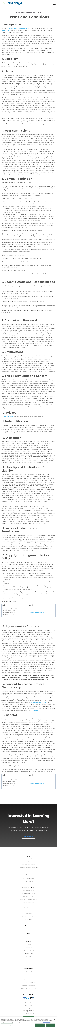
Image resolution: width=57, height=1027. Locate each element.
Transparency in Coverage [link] (28, 985)
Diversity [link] (28, 956)
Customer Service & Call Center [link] (28, 899)
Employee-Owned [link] (29, 953)
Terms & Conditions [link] (28, 973)
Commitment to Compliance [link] (28, 958)
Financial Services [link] (28, 907)
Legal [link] (28, 910)
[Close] (54, 1019)
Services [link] (28, 856)
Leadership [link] (28, 947)
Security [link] (28, 961)
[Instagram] (33, 997)
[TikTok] (31, 997)
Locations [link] (28, 925)
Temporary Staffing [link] (28, 858)
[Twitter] (28, 997)
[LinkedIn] (26, 997)
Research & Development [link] (28, 916)
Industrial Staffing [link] (28, 881)
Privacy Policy (6, 30)
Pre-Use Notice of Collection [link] (28, 982)
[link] (28, 873)
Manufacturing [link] (28, 913)
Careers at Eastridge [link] (28, 950)
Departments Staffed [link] (28, 887)
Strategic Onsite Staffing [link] (28, 864)
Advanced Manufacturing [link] (28, 896)
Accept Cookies (39, 1025)
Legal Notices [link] (28, 968)
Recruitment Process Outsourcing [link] (28, 867)
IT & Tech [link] (28, 905)
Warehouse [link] (28, 919)
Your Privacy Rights (29, 1016)
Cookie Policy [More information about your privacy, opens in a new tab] (46, 1022)
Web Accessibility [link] (28, 979)
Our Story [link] (28, 944)
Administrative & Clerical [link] (28, 893)
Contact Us (28, 1002)
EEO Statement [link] (28, 976)
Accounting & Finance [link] (28, 890)
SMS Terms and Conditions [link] (28, 988)
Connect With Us (28, 994)
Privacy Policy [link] (28, 971)
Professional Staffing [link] (28, 878)
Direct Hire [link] (28, 861)
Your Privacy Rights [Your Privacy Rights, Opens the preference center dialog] (7, 1025)
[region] (28, 1022)
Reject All (50, 1025)
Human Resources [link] (28, 902)
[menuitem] (28, 867)
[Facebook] (24, 997)
